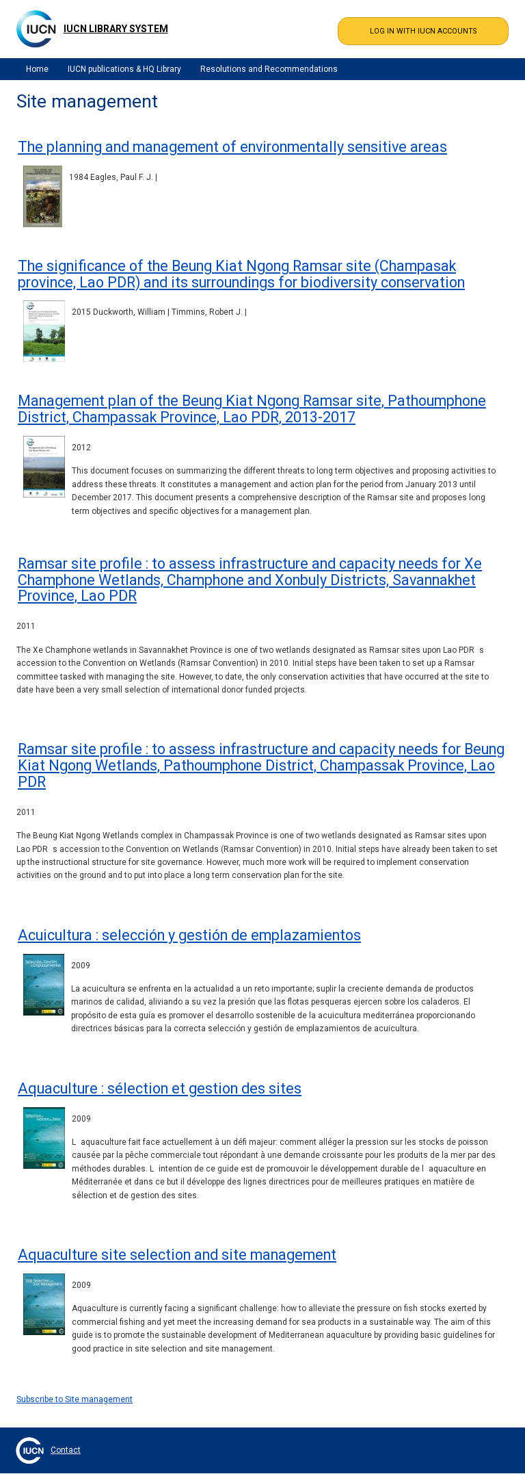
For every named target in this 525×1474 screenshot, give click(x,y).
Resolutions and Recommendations (269, 69)
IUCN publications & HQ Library (124, 69)
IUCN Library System (116, 28)
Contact (66, 1450)
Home (37, 69)
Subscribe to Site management (74, 1399)
